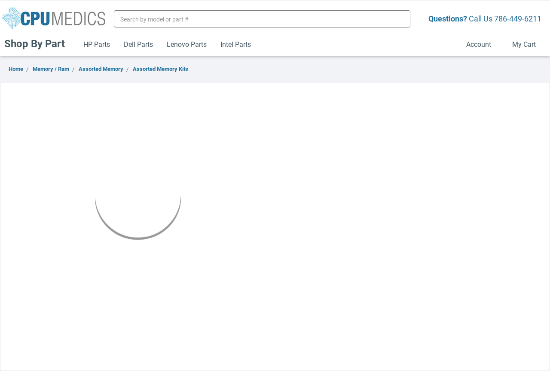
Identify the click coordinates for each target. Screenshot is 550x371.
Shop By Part (38, 43)
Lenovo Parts (187, 44)
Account (482, 44)
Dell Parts (138, 44)
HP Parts (96, 44)
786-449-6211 (517, 18)
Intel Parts (235, 44)
